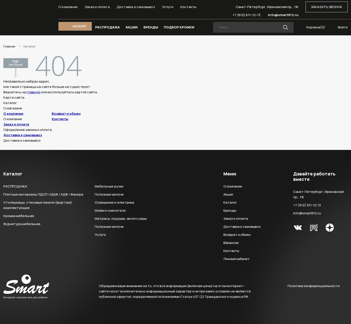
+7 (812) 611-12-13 (247, 15)
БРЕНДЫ (150, 27)
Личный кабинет (236, 258)
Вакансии (231, 242)
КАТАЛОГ (79, 26)
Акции (228, 194)
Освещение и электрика (114, 202)
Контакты (188, 6)
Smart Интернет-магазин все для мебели (26, 15)
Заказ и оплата (97, 6)
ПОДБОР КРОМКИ (179, 27)
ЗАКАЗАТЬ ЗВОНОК (326, 6)
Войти (343, 27)
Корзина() (315, 27)
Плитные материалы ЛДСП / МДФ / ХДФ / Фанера (43, 194)
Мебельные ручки (109, 186)
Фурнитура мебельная (21, 224)
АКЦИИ (132, 27)
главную (34, 92)
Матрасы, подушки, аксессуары (121, 218)
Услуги (167, 6)
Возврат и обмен (66, 113)
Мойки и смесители (110, 210)
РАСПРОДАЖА (107, 27)
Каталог (230, 202)
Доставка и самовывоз (136, 6)
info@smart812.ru (283, 15)
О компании (67, 6)
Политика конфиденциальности (314, 286)
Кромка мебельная (18, 215)
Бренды (229, 210)
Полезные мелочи (109, 194)
